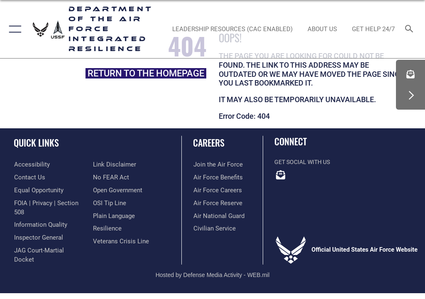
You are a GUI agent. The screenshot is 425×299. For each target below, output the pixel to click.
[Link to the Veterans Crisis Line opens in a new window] (118, 241)
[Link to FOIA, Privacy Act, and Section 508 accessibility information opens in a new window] (48, 202)
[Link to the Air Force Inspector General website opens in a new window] (36, 228)
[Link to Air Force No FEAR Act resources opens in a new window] (109, 177)
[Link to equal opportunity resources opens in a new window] (37, 190)
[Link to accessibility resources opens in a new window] (29, 164)
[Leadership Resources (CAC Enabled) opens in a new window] (232, 29)
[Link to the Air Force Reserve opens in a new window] (215, 202)
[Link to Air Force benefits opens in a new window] (215, 177)
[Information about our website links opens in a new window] (112, 164)
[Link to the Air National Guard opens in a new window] (217, 215)
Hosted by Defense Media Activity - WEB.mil (213, 260)
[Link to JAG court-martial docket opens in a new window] (47, 241)
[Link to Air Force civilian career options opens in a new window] (212, 228)
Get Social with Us (302, 162)
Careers (209, 142)
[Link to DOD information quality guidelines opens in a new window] (39, 215)
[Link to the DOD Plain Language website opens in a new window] (113, 215)
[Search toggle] (411, 29)
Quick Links (36, 142)
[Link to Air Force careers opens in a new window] (215, 190)
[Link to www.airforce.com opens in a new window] (215, 164)
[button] (13, 29)
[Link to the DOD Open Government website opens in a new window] (116, 190)
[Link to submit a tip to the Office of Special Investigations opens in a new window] (108, 202)
